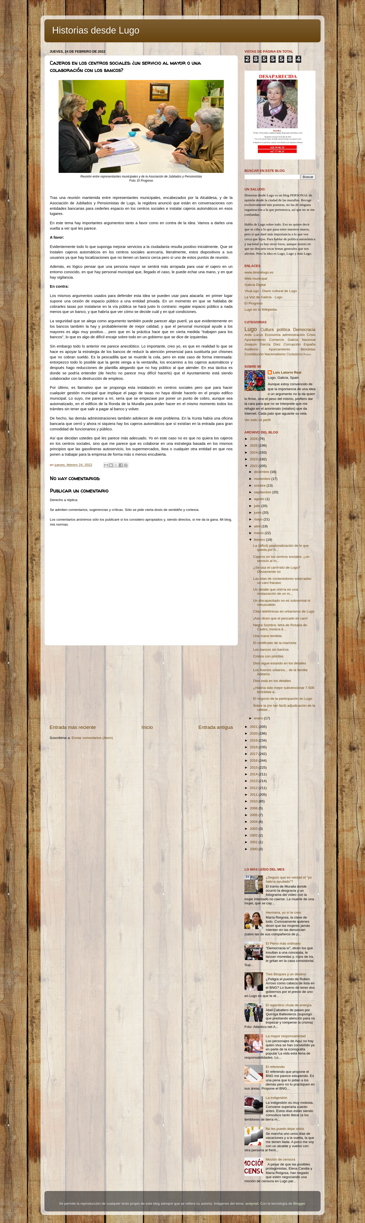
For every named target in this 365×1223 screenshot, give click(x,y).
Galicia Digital (255, 285)
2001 (254, 842)
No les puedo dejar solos (285, 1129)
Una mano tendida (267, 636)
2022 (254, 466)
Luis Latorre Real (287, 372)
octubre (260, 485)
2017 (254, 754)
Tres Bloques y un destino (286, 974)
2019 (254, 740)
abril (257, 526)
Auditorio (251, 349)
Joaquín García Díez (262, 344)
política (283, 329)
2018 (254, 747)
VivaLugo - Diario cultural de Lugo (270, 291)
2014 (254, 774)
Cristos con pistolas (268, 656)
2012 (254, 788)
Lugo (250, 329)
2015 (254, 767)
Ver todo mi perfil (257, 420)
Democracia (304, 329)
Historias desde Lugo (95, 30)
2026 (254, 439)
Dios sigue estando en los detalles (279, 663)
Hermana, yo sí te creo (283, 912)
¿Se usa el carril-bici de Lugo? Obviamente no (276, 570)
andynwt (251, 1203)
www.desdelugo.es (259, 272)
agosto (259, 499)
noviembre (262, 479)
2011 (254, 794)
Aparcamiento (279, 349)
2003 (254, 829)
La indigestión (276, 1098)
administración (293, 335)
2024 (254, 452)
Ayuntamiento (255, 340)
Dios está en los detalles (272, 681)
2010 (254, 801)
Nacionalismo (275, 354)
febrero (260, 540)
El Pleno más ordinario (283, 943)
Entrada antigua (216, 727)
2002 (254, 835)
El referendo (275, 1067)
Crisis (311, 335)
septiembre (263, 492)
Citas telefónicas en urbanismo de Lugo (283, 611)
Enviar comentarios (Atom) (92, 738)
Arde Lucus (253, 335)
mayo (259, 519)
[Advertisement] (141, 685)
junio (258, 512)
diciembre (262, 472)
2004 (254, 822)
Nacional (308, 340)
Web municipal (255, 278)
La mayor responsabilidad (286, 1036)
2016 (254, 760)
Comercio (276, 340)
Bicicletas (308, 349)
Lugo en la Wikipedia (260, 309)
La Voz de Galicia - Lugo (263, 297)
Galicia (293, 340)
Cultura (267, 329)
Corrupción (291, 344)
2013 (254, 781)
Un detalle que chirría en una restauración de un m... (275, 592)
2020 (254, 733)
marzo (259, 533)
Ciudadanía (295, 354)
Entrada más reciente (73, 727)
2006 (254, 808)
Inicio (147, 727)
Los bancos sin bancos (271, 649)
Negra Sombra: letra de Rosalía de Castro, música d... (280, 627)
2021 (254, 727)
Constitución (254, 354)
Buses (307, 354)
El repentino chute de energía (288, 1005)
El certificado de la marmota (274, 643)
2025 (254, 445)
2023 (254, 459)
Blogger (299, 1203)
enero (259, 718)
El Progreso (253, 303)
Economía (273, 335)
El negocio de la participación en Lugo (282, 699)
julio (257, 506)
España (309, 344)
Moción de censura (280, 1159)
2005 (254, 815)
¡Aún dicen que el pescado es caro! (280, 618)
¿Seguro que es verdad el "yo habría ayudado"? (289, 879)
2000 (254, 849)
